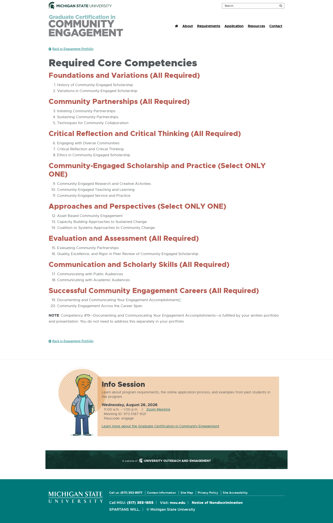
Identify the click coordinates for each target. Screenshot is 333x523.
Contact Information (161, 493)
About (187, 26)
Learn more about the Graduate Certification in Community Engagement (160, 426)
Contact (275, 26)
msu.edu (177, 502)
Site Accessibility (235, 493)
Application (234, 26)
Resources (256, 26)
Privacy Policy (208, 493)
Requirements (208, 26)
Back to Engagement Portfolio (72, 48)
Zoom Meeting (158, 409)
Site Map (187, 493)
